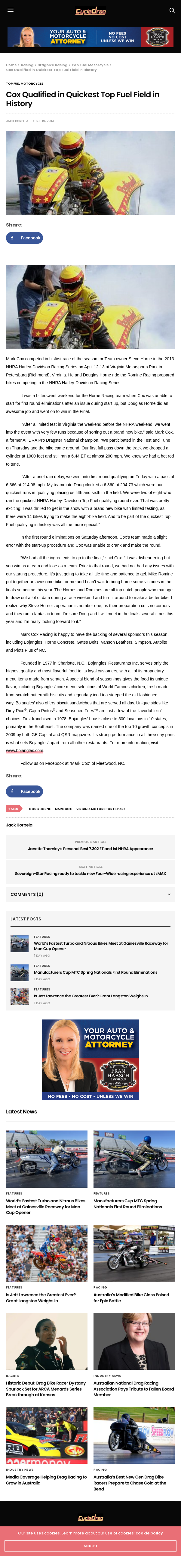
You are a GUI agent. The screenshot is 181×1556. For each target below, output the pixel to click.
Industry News (107, 1375)
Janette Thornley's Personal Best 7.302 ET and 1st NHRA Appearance (90, 849)
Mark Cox (63, 809)
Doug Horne (40, 809)
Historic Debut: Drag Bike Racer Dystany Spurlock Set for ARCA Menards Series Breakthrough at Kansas (46, 1389)
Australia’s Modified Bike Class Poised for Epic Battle (131, 1298)
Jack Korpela (17, 121)
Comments (27, 894)
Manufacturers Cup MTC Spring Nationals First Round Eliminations (95, 972)
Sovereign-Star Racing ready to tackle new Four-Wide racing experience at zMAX (90, 873)
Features (42, 936)
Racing (100, 1287)
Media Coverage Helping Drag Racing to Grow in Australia (46, 1480)
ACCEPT (91, 1545)
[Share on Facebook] (24, 238)
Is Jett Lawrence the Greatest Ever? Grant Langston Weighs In (91, 996)
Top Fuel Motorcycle (24, 83)
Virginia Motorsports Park (101, 809)
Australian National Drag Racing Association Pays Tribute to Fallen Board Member (134, 1389)
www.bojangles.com (24, 750)
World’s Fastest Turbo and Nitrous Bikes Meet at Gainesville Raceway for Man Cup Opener (101, 946)
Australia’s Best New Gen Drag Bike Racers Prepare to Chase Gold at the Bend (130, 1483)
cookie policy (149, 1533)
